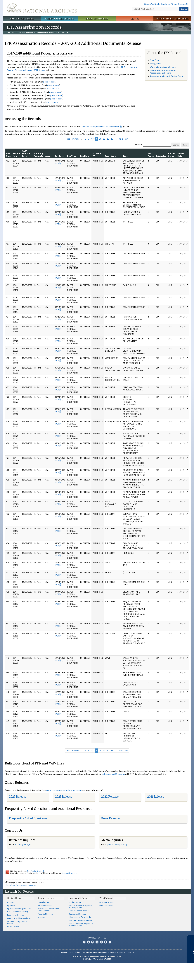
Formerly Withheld (38, 154)
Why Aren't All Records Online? (81, 920)
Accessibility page (69, 873)
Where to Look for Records (80, 917)
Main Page (154, 60)
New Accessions (106, 905)
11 (104, 138)
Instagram (92, 942)
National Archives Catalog (17, 912)
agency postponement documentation (64, 790)
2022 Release (110, 796)
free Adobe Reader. (36, 871)
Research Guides (78, 898)
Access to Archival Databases (19, 918)
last (126, 138)
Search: (138, 144)
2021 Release (155, 796)
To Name (97, 154)
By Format (11, 905)
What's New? (106, 898)
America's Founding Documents (172, 18)
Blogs (105, 942)
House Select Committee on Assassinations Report (163, 71)
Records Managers (45, 914)
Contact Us (183, 4)
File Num (84, 156)
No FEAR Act (122, 952)
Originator (161, 156)
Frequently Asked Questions (28, 818)
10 (100, 138)
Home (9, 32)
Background (155, 63)
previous (75, 138)
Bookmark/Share (169, 4)
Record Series (171, 154)
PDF (57, 163)
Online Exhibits (13, 926)
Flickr (110, 942)
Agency (49, 156)
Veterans (41, 917)
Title (125, 156)
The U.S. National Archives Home (42, 8)
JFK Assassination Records (45, 32)
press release (49, 81)
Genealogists (43, 902)
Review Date (180, 154)
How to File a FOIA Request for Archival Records (81, 924)
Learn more (170, 958)
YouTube (101, 942)
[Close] (191, 938)
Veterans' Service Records (59, 18)
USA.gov (131, 952)
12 (108, 138)
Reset (185, 145)
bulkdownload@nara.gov (113, 774)
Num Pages (151, 154)
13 (112, 138)
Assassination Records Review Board (166, 76)
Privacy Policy (86, 952)
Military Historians (45, 905)
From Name (110, 156)
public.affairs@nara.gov (118, 844)
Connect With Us (97, 937)
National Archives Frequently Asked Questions (80, 906)
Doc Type (71, 156)
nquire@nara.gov (23, 844)
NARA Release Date (26, 153)
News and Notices (106, 902)
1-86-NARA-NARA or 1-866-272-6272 (97, 959)
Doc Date (59, 156)
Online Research (16, 898)
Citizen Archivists (152, 4)
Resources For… (46, 898)
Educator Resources (97, 18)
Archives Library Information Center (18, 922)
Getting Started (75, 902)
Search (184, 9)
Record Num (16, 154)
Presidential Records (15, 915)
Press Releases (111, 818)
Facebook (84, 942)
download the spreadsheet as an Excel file (100, 126)
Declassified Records (77, 914)
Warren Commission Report (163, 67)
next (121, 138)
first (68, 138)
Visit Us (134, 18)
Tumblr (97, 942)
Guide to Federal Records (79, 910)
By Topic (10, 902)
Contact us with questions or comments (21, 885)
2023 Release (63, 796)
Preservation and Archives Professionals (48, 909)
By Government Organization (19, 908)
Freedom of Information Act (104, 952)
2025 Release (17, 796)
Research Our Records (22, 18)
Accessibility (75, 952)
